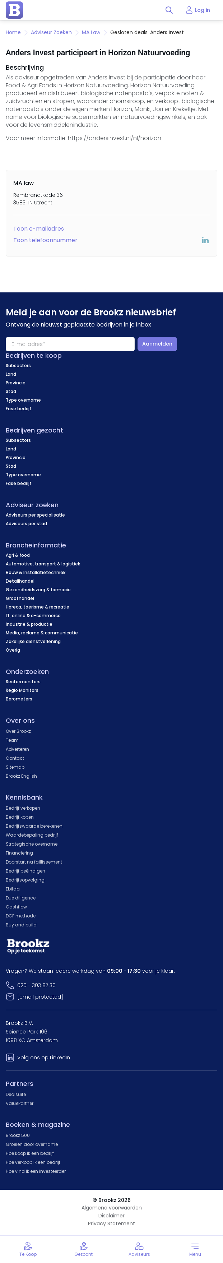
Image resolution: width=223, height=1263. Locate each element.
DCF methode (21, 916)
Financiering (19, 853)
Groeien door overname (32, 1144)
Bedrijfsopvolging (25, 880)
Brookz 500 (18, 1135)
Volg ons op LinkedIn (43, 1057)
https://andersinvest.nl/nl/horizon (114, 138)
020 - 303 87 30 (36, 985)
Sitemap (15, 767)
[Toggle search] (169, 10)
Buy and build (21, 925)
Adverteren (17, 749)
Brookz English (21, 776)
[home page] (14, 10)
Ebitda (13, 889)
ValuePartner (19, 1103)
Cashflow (16, 907)
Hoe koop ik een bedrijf (30, 1153)
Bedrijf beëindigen (25, 871)
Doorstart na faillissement (34, 862)
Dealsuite (16, 1094)
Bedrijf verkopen (23, 808)
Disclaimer (111, 1215)
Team (12, 740)
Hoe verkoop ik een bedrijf (33, 1162)
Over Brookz (18, 731)
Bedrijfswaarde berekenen (34, 826)
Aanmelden (157, 343)
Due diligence (21, 898)
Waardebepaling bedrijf (32, 835)
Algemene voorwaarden (112, 1207)
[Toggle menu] (195, 1249)
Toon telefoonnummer (45, 240)
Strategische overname (31, 844)
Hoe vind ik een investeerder (36, 1171)
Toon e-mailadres (38, 229)
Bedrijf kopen (20, 817)
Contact (15, 758)
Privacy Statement (111, 1223)
